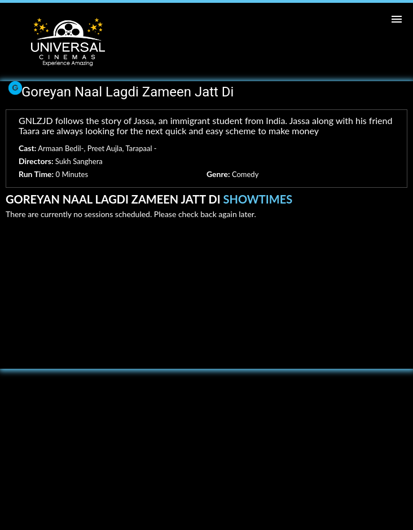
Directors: (36, 161)
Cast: (27, 148)
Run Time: (36, 174)
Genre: (218, 174)
